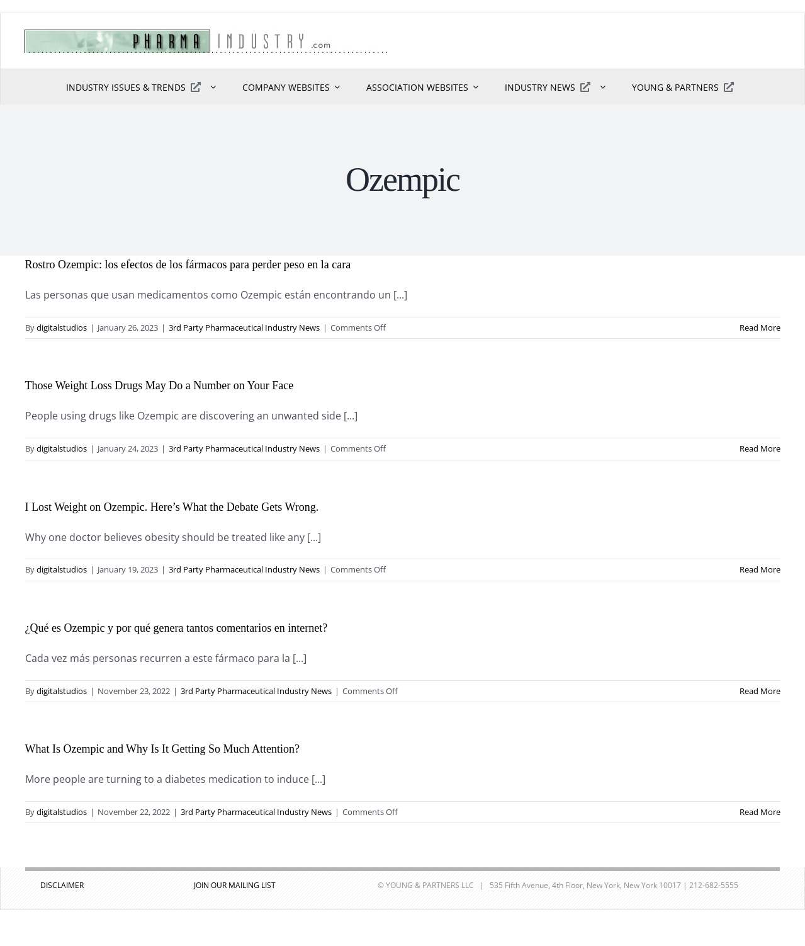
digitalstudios (62, 327)
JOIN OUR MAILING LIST (235, 885)
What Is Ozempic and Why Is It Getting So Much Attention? (162, 749)
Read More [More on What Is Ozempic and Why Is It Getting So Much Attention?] (760, 812)
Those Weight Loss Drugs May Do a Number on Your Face (159, 385)
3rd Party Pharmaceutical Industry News (244, 327)
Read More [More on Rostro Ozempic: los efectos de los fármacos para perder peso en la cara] (760, 327)
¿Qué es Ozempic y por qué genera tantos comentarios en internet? (176, 628)
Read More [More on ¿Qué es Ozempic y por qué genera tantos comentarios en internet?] (760, 691)
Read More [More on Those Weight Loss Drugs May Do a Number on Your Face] (760, 448)
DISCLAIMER (62, 885)
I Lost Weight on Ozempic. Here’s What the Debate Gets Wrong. (172, 507)
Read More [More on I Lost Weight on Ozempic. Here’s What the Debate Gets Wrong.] (760, 569)
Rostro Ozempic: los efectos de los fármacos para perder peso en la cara (188, 264)
